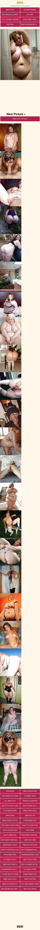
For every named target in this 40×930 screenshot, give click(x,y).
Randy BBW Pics (30, 874)
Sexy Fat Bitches (10, 830)
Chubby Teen (30, 796)
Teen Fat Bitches (30, 845)
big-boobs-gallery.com (10, 889)
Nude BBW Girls (30, 19)
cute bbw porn (10, 811)
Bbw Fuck (10, 10)
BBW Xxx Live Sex (20, 119)
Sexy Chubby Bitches (30, 864)
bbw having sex (30, 791)
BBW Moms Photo (10, 820)
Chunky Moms (30, 10)
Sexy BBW (30, 830)
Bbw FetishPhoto (10, 884)
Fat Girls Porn (30, 869)
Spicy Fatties (30, 879)
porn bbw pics (30, 820)
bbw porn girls (30, 811)
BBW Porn (10, 816)
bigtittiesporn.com (10, 850)
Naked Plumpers (30, 801)
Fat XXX (30, 15)
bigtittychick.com (10, 806)
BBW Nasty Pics (10, 845)
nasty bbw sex (10, 835)
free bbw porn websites (30, 835)
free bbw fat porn (10, 796)
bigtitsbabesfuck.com (30, 850)
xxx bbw (10, 24)
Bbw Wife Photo (10, 864)
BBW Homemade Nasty (30, 24)
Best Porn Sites (30, 806)
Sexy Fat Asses (30, 889)
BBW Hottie (30, 816)
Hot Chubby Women (10, 19)
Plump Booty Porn (10, 874)
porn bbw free (10, 855)
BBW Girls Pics (10, 879)
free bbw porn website (10, 840)
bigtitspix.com (29, 860)
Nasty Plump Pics (30, 825)
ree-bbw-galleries (10, 15)
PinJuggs (10, 791)
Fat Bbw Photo (10, 860)
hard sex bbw (30, 840)
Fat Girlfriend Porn (30, 884)
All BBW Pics (10, 801)
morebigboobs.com (30, 855)
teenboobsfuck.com (10, 869)
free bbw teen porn (10, 825)
